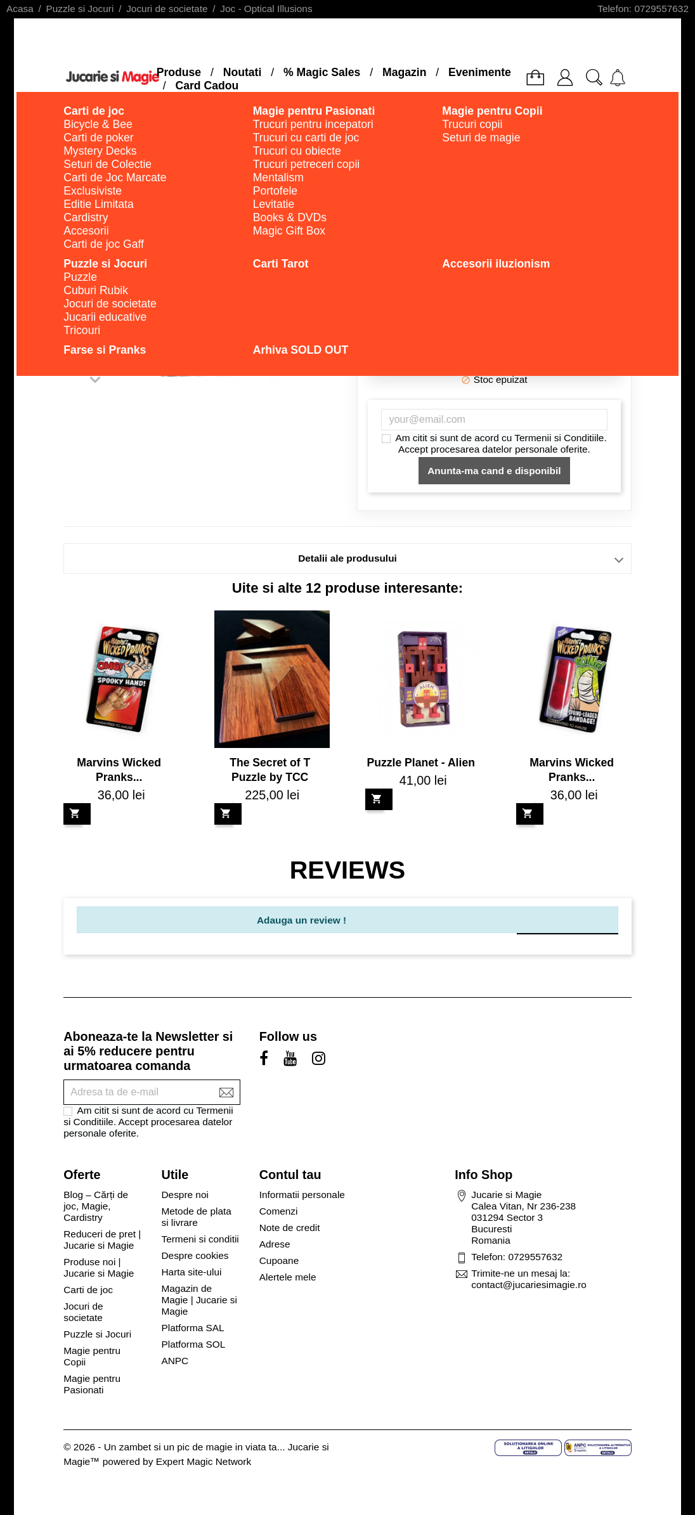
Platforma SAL (192, 1327)
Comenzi (278, 1211)
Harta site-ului (191, 1272)
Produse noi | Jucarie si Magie (98, 1267)
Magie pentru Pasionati (91, 1384)
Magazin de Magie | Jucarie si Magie (199, 1300)
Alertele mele (287, 1277)
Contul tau (290, 1175)
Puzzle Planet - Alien (420, 762)
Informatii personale (302, 1194)
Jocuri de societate (83, 1312)
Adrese (274, 1244)
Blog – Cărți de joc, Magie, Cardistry (95, 1206)
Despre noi (184, 1194)
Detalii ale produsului (347, 558)
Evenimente (479, 72)
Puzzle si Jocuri (97, 1334)
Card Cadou (206, 85)
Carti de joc (88, 1289)
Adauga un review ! (301, 920)
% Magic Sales (321, 72)
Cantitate (487, 312)
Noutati (242, 72)
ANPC (174, 1360)
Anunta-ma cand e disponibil (494, 470)
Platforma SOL (193, 1344)
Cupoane (279, 1260)
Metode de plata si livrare (196, 1217)
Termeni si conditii (199, 1239)
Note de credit (289, 1227)
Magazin (404, 72)
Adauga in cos (494, 356)
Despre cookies (194, 1255)
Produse (179, 72)
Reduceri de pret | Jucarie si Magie (102, 1239)
